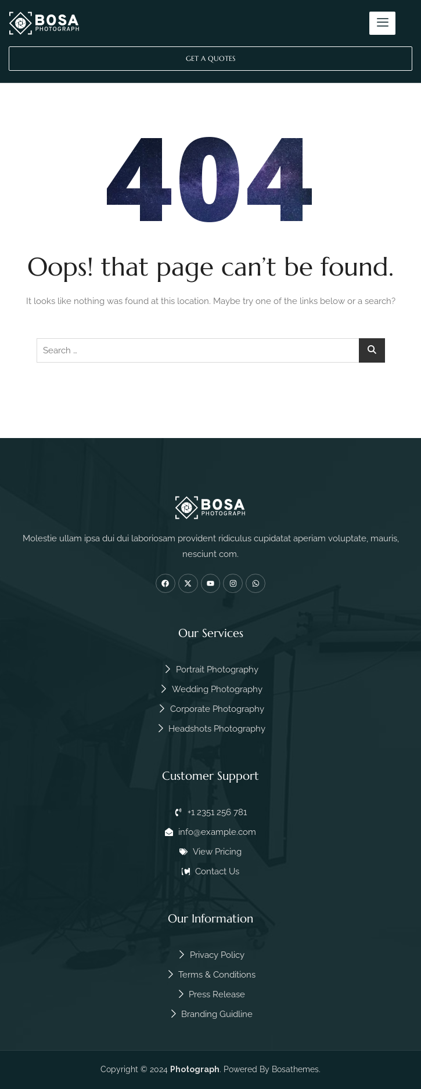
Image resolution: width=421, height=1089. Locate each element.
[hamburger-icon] (382, 23)
